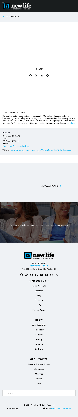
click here (71, 123)
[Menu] (70, 6)
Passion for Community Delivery (16, 146)
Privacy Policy (12, 408)
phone (31, 225)
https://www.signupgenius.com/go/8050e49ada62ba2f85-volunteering (41, 150)
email (38, 225)
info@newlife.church (39, 265)
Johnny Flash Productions (61, 408)
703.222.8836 (39, 263)
